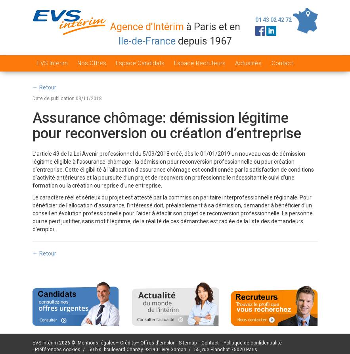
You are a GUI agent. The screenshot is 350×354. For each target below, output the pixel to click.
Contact (282, 63)
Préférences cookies (57, 349)
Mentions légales (97, 343)
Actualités (248, 63)
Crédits (128, 343)
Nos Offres (91, 63)
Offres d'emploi (157, 343)
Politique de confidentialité (253, 343)
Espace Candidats (140, 63)
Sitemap (188, 343)
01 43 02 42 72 (273, 20)
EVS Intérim (52, 63)
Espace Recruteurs (200, 63)
